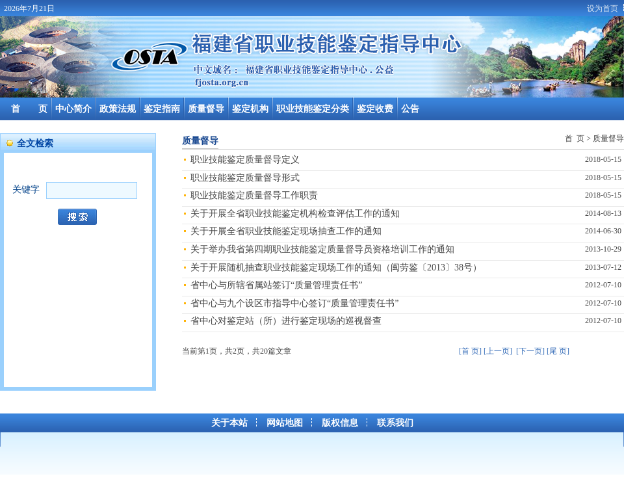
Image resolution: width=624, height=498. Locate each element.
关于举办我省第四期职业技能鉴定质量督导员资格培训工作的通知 (322, 249)
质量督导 (206, 109)
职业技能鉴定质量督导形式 (245, 178)
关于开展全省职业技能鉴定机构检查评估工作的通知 (295, 213)
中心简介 (73, 109)
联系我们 (395, 423)
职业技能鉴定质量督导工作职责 (254, 195)
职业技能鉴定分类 (312, 109)
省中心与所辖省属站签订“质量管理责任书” (276, 285)
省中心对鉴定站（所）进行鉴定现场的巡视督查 (286, 321)
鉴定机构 (250, 109)
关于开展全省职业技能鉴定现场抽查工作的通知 (286, 231)
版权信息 (340, 423)
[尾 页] (558, 351)
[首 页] (470, 351)
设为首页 (602, 8)
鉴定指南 (162, 109)
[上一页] (498, 351)
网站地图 (284, 423)
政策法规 (117, 109)
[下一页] (530, 351)
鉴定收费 (375, 109)
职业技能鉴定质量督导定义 (245, 159)
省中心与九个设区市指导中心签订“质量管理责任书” (294, 303)
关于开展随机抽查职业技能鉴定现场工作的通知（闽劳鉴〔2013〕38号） (336, 267)
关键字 (26, 189)
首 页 (29, 109)
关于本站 (229, 423)
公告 (410, 109)
